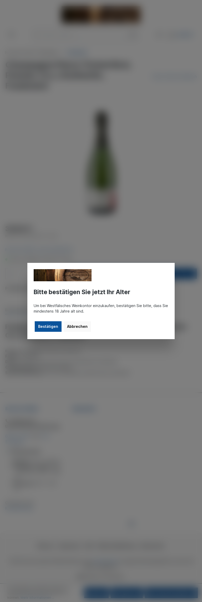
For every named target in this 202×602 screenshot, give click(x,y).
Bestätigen (48, 326)
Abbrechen (77, 326)
